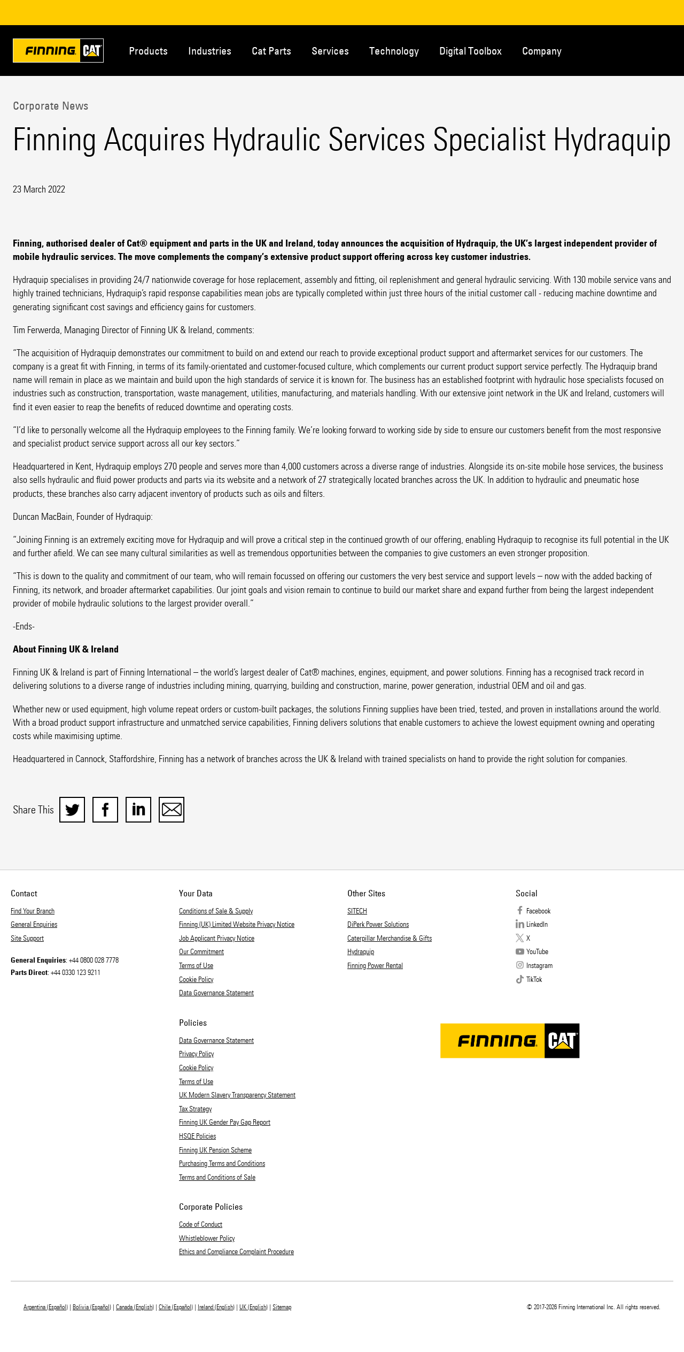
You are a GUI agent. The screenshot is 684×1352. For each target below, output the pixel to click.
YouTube (537, 951)
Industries (209, 50)
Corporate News (50, 105)
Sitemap (282, 1307)
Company (542, 50)
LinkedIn (537, 924)
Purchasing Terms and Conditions (222, 1163)
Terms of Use (196, 965)
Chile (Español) (176, 1307)
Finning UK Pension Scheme (215, 1150)
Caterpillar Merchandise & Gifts (389, 938)
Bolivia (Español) (92, 1307)
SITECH (357, 911)
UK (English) (253, 1307)
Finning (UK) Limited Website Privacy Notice (236, 924)
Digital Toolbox (470, 50)
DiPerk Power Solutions (378, 924)
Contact (619, 49)
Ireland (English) (216, 1307)
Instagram (539, 965)
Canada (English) (135, 1307)
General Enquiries (34, 924)
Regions (655, 49)
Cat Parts (271, 50)
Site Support (27, 938)
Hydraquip (360, 951)
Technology (394, 50)
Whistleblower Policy (207, 1238)
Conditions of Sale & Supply (216, 911)
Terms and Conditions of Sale (217, 1177)
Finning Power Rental (375, 965)
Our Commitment (201, 951)
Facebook (538, 911)
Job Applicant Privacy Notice (216, 938)
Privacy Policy (196, 1053)
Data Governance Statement (216, 992)
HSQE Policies (197, 1136)
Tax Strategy (195, 1108)
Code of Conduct (200, 1224)
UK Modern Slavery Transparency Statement (237, 1095)
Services (330, 50)
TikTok (534, 979)
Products (148, 50)
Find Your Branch (33, 911)
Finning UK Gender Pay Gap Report (224, 1122)
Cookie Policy (196, 979)
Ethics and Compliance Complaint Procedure (236, 1251)
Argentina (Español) (46, 1307)
